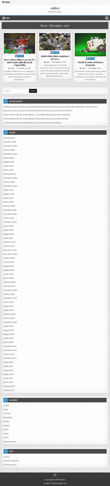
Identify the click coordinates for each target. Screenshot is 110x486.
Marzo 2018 (8, 342)
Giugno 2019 (8, 310)
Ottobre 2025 (9, 150)
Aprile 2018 (8, 338)
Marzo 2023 (8, 170)
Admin (12, 68)
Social (5, 433)
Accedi (6, 457)
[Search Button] (55, 475)
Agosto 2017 (8, 362)
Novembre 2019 (10, 290)
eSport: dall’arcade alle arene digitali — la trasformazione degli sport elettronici (36, 115)
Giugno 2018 (8, 330)
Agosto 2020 (8, 262)
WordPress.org (9, 465)
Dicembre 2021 (9, 210)
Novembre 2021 (10, 214)
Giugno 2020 (8, 266)
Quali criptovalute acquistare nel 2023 (55, 57)
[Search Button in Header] (107, 18)
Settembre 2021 (10, 222)
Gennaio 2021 (9, 246)
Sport (5, 438)
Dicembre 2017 (9, 346)
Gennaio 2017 (9, 390)
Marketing (7, 417)
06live (55, 8)
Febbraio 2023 (9, 174)
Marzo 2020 (8, 278)
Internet (6, 413)
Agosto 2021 (8, 226)
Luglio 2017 (8, 366)
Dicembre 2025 (9, 142)
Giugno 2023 (8, 158)
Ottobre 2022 (9, 182)
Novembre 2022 (10, 178)
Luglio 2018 (8, 326)
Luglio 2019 (8, 306)
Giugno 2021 (8, 230)
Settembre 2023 (10, 154)
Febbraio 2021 (9, 242)
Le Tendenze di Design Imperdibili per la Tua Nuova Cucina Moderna (32, 123)
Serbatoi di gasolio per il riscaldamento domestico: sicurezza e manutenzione (35, 119)
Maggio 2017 (8, 374)
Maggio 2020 (8, 270)
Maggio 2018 (8, 334)
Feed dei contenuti (11, 461)
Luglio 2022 (8, 190)
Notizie (20, 56)
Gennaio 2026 (9, 138)
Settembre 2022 (10, 186)
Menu (7, 2)
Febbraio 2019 (9, 314)
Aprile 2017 (8, 378)
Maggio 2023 (8, 162)
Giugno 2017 (8, 370)
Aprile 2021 (8, 238)
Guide (5, 409)
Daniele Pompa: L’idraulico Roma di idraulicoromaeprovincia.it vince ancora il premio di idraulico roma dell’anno (50, 107)
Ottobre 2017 (8, 354)
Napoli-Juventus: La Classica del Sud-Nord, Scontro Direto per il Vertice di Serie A (37, 111)
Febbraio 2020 (9, 282)
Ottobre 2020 (9, 258)
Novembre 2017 (10, 350)
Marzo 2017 (8, 382)
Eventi (6, 406)
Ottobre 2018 (8, 318)
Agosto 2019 (8, 302)
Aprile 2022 (8, 198)
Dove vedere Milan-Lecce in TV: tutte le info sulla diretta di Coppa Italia (19, 62)
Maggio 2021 (8, 234)
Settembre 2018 (10, 322)
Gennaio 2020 (9, 286)
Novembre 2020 (10, 254)
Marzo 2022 (8, 202)
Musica (6, 422)
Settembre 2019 (10, 298)
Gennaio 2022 (9, 206)
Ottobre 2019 (8, 294)
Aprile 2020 (8, 274)
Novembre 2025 (10, 146)
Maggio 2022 (8, 194)
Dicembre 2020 (10, 250)
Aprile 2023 (8, 166)
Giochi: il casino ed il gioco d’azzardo (90, 63)
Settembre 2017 (10, 358)
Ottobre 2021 (8, 218)
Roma (5, 429)
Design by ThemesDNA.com (55, 483)
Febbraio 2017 (9, 386)
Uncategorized (9, 442)
